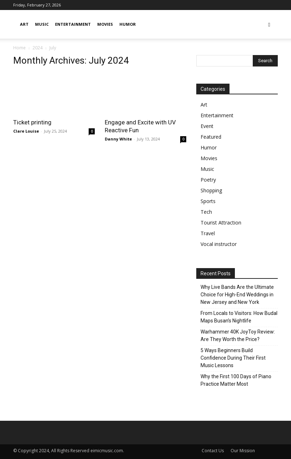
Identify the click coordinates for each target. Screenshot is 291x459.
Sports (208, 201)
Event (207, 126)
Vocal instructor (219, 244)
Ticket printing (32, 122)
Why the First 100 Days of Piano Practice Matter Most (236, 380)
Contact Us (213, 451)
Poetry (208, 179)
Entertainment (73, 24)
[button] (269, 24)
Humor (127, 24)
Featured (211, 136)
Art (24, 24)
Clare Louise (26, 131)
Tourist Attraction (221, 222)
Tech (206, 211)
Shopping (211, 190)
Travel (208, 233)
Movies (105, 24)
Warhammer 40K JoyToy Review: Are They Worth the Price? (238, 335)
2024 (38, 48)
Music (42, 24)
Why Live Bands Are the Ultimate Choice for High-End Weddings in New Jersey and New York (237, 294)
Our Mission (243, 451)
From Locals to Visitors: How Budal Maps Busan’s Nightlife (239, 317)
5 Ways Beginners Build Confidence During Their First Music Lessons (233, 357)
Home (19, 48)
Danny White (118, 139)
